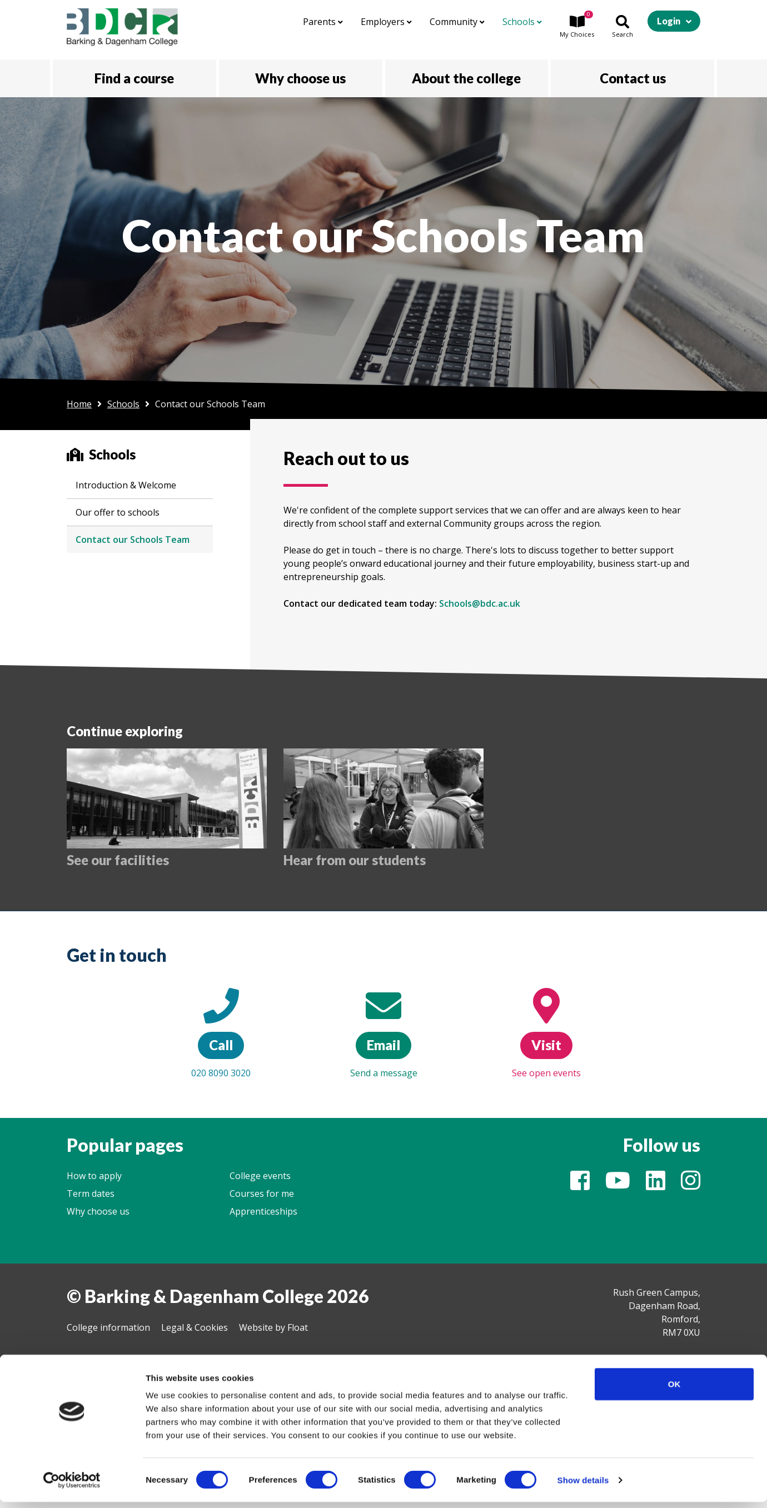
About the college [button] (466, 78)
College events (260, 1176)
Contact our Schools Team (133, 539)
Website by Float (273, 1327)
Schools (522, 22)
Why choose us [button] (300, 78)
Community (457, 22)
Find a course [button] (134, 78)
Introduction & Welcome (126, 485)
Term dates (90, 1193)
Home (79, 404)
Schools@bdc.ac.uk (479, 603)
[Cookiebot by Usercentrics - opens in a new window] (72, 1486)
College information (108, 1327)
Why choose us (98, 1211)
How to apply (94, 1176)
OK (674, 1390)
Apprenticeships (263, 1211)
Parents (323, 22)
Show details (583, 1486)
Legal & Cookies (194, 1327)
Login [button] (668, 21)
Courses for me (262, 1193)
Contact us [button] (633, 78)
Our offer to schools (118, 512)
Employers (386, 22)
